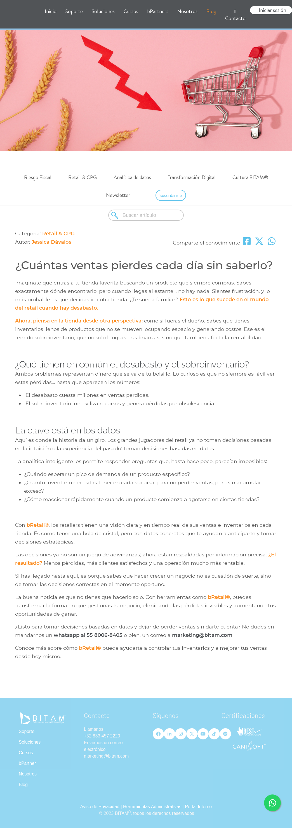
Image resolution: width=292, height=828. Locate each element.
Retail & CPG (82, 177)
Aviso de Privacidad (99, 806)
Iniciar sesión (271, 10)
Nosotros (187, 11)
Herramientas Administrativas (152, 806)
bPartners (157, 11)
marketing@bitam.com (203, 635)
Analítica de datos (132, 177)
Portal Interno (198, 806)
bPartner (27, 763)
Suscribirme (170, 195)
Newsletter (118, 195)
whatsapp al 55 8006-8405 (88, 635)
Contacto (235, 15)
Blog (211, 11)
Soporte (74, 11)
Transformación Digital (192, 177)
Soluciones (103, 11)
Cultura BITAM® (250, 177)
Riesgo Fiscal (37, 177)
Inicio (50, 11)
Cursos (131, 11)
